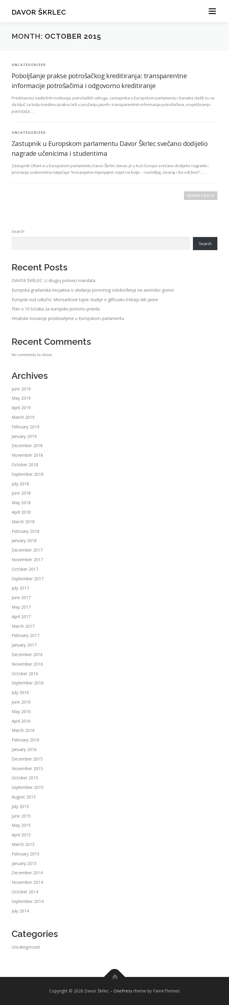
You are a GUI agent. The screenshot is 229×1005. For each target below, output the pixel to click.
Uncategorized (26, 947)
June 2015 (21, 816)
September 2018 (28, 474)
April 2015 (21, 835)
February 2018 (25, 531)
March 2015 (23, 844)
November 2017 (27, 559)
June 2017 (21, 597)
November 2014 (27, 882)
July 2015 (20, 806)
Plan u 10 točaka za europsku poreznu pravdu (56, 309)
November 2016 (27, 664)
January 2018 (24, 540)
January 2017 (24, 645)
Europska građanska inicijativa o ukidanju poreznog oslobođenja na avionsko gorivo (93, 290)
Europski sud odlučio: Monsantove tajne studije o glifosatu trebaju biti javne (85, 299)
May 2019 (21, 398)
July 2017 (20, 588)
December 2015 (27, 759)
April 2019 (21, 407)
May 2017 (21, 607)
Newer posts (200, 195)
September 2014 (28, 901)
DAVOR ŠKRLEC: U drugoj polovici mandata (53, 280)
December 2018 (27, 445)
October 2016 (25, 673)
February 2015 (25, 854)
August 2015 (24, 797)
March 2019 (23, 417)
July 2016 (20, 692)
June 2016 (21, 702)
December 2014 (27, 872)
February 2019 (25, 427)
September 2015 (28, 787)
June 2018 (21, 493)
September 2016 (28, 683)
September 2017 (28, 578)
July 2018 (20, 484)
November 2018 (27, 455)
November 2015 (27, 768)
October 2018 (25, 464)
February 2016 (25, 740)
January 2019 (24, 436)
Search (18, 231)
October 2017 (25, 569)
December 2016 (27, 654)
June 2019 (21, 389)
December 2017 (27, 550)
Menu (212, 11)
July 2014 (20, 911)
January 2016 (24, 749)
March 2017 (23, 626)
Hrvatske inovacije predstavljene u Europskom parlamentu (68, 318)
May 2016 (21, 711)
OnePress (123, 991)
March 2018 (23, 521)
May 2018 (21, 502)
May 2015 (21, 825)
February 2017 (25, 635)
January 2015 (24, 863)
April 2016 (21, 721)
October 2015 (25, 778)
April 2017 (21, 616)
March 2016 (23, 730)
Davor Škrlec (39, 12)
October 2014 (25, 892)
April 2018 (21, 512)
